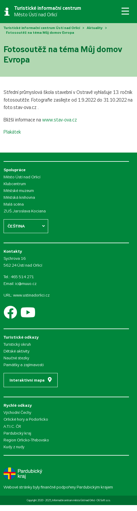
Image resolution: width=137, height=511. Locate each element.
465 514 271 (22, 277)
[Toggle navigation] (125, 11)
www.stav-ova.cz (59, 119)
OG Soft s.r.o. (104, 500)
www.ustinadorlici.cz (31, 295)
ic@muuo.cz (26, 283)
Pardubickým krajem (95, 487)
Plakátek (12, 131)
